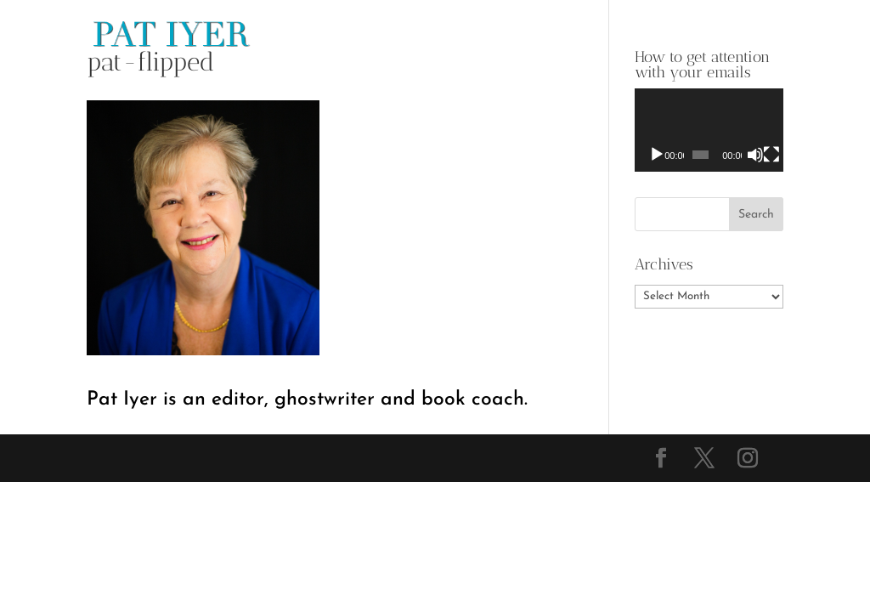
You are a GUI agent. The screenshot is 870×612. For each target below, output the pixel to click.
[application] (709, 130)
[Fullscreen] (771, 154)
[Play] (656, 154)
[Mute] (755, 154)
